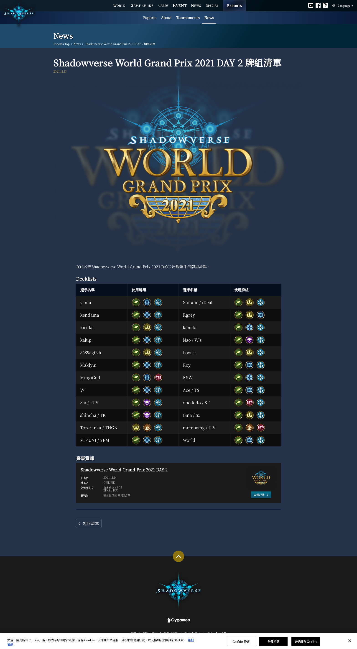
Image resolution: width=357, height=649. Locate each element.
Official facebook (318, 5)
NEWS (196, 5)
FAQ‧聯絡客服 (217, 633)
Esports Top (61, 44)
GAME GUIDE (142, 5)
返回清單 (91, 523)
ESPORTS (235, 1)
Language (337, 5)
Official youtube (310, 5)
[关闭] (350, 643)
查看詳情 (259, 494)
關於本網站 (150, 633)
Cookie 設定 (192, 633)
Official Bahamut (325, 5)
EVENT (180, 5)
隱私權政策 (171, 633)
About (166, 17)
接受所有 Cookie (305, 643)
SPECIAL (212, 5)
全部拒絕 (274, 643)
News (209, 17)
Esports (149, 17)
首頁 (133, 633)
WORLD (119, 5)
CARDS (163, 5)
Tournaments (188, 17)
